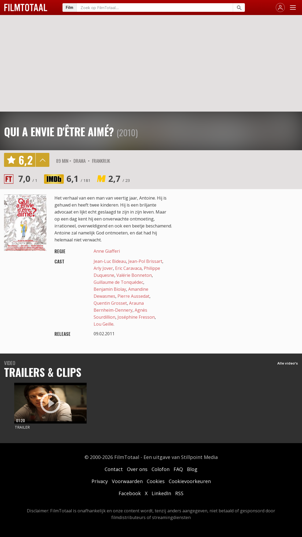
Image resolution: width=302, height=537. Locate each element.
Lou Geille (103, 324)
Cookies (156, 481)
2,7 (119, 178)
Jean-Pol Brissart (145, 261)
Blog (192, 469)
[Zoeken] (239, 7)
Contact (114, 469)
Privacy (99, 481)
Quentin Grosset (110, 303)
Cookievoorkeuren (190, 481)
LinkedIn (161, 493)
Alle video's (287, 363)
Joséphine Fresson (136, 317)
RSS (179, 493)
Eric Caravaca (128, 268)
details (42, 160)
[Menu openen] (293, 7)
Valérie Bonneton (134, 275)
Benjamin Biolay (110, 289)
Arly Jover (103, 268)
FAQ (178, 469)
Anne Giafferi (107, 251)
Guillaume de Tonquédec (118, 282)
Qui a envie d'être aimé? (59, 131)
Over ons (137, 469)
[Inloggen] (280, 7)
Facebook (130, 493)
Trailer (22, 427)
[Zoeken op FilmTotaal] (155, 7)
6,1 (79, 178)
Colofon (161, 469)
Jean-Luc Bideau (110, 261)
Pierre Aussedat (133, 296)
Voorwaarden (127, 481)
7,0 (28, 178)
